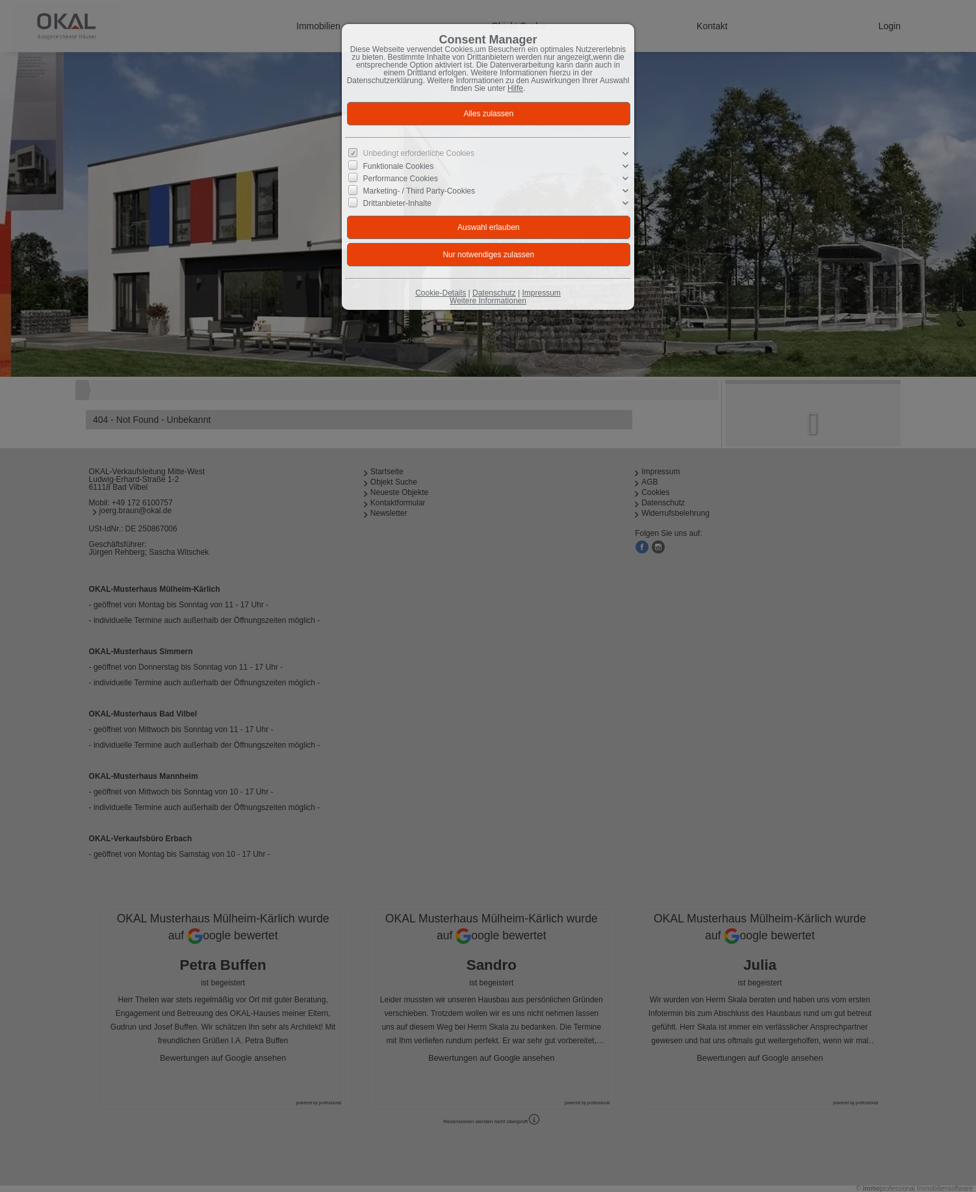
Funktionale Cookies (398, 166)
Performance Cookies (400, 178)
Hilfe (515, 88)
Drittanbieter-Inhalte (397, 203)
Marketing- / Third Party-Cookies (419, 191)
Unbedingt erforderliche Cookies (418, 153)
